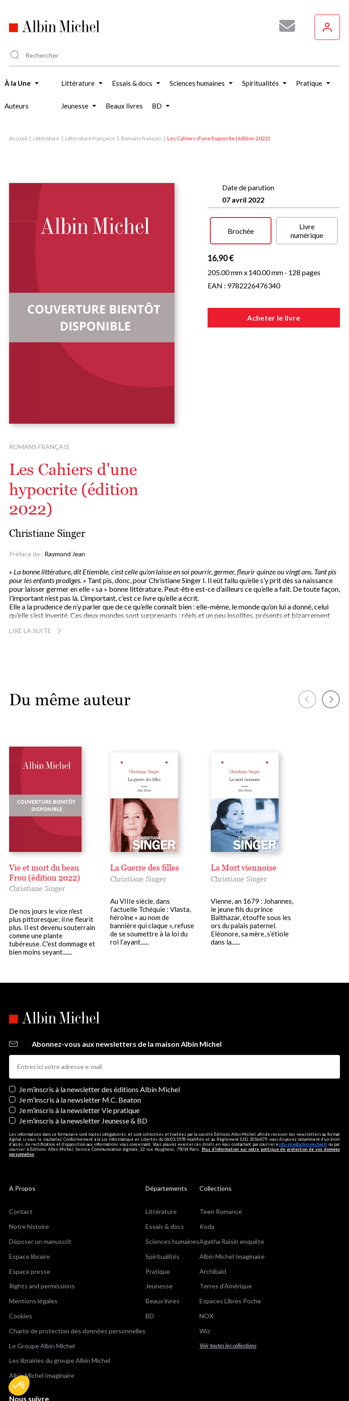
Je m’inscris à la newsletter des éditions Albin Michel (99, 1089)
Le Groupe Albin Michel (42, 1346)
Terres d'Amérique (225, 1286)
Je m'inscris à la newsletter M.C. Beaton (80, 1099)
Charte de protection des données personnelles (77, 1331)
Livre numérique (307, 230)
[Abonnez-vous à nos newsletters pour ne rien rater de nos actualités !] (283, 25)
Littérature (46, 138)
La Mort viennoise (243, 867)
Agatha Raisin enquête (231, 1241)
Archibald (212, 1271)
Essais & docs (164, 1226)
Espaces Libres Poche (230, 1301)
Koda (206, 1226)
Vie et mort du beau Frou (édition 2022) (44, 872)
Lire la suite (36, 630)
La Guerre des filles (144, 867)
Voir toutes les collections (228, 1345)
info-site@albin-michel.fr (303, 1144)
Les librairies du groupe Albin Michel (59, 1360)
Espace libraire (29, 1256)
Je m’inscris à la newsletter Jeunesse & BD (83, 1120)
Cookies (20, 1316)
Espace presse (29, 1271)
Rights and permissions (42, 1286)
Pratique (157, 1271)
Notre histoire (29, 1226)
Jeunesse (159, 1286)
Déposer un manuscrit (40, 1241)
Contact (21, 1211)
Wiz (204, 1331)
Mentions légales (33, 1301)
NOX (206, 1316)
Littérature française (90, 138)
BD (149, 1316)
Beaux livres (162, 1301)
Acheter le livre (273, 317)
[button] (19, 1385)
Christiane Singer (47, 533)
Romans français (141, 138)
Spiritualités (162, 1256)
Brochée (241, 231)
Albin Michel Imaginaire (41, 1375)
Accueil (18, 138)
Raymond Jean (64, 554)
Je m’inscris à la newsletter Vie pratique (79, 1110)
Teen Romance (220, 1211)
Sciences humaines (172, 1241)
